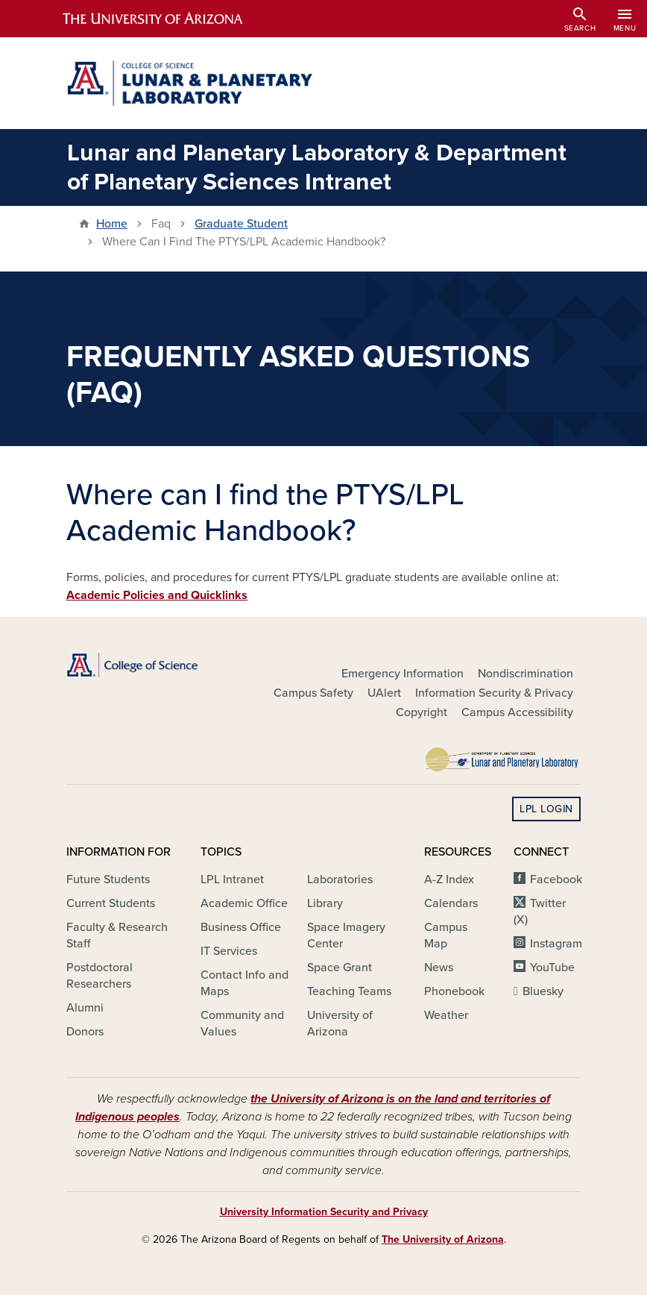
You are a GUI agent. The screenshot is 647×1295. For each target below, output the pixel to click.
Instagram (556, 943)
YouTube (552, 967)
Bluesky (543, 991)
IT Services (229, 951)
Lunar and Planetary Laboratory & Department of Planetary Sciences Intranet (316, 167)
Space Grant (339, 967)
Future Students (108, 879)
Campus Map (445, 935)
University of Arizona (340, 1023)
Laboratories (340, 879)
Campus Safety (313, 693)
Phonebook (454, 991)
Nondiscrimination (525, 673)
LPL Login (546, 809)
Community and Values (242, 1023)
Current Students (110, 903)
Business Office (241, 927)
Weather (446, 1015)
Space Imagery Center (346, 935)
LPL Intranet (232, 879)
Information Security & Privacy (494, 693)
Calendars (451, 903)
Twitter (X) (540, 911)
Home (111, 223)
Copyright (421, 712)
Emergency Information (402, 673)
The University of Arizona (443, 1239)
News (438, 967)
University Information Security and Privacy (324, 1211)
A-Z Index (449, 879)
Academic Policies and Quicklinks (156, 595)
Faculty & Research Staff (117, 935)
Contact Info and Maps (244, 983)
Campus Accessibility (517, 712)
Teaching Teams (349, 991)
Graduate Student (241, 223)
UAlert (384, 693)
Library (325, 903)
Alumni (85, 1007)
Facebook (556, 879)
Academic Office (244, 903)
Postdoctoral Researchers (99, 975)
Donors (85, 1031)
